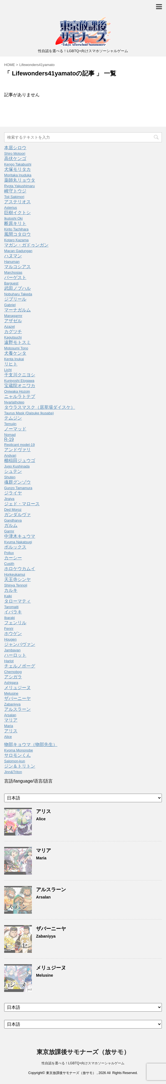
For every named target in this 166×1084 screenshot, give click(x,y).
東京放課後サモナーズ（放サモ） (83, 1052)
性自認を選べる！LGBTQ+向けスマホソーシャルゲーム (83, 1063)
